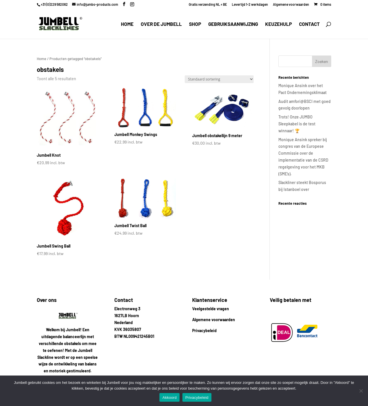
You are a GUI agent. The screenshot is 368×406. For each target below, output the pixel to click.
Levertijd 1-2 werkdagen (250, 4)
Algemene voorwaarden (291, 4)
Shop (195, 24)
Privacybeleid (204, 330)
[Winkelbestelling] (219, 79)
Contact (309, 24)
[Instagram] (132, 4)
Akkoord (169, 397)
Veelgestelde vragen (210, 308)
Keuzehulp (278, 24)
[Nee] (361, 391)
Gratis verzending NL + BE (208, 4)
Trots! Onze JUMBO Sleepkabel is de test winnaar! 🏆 (296, 123)
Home (127, 24)
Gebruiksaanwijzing (233, 24)
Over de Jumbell (161, 24)
